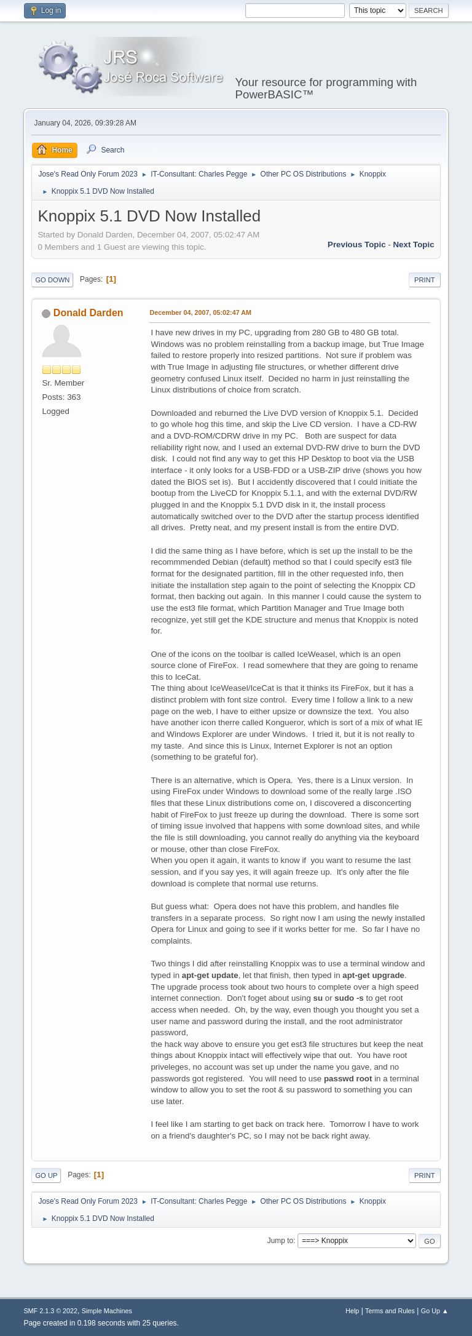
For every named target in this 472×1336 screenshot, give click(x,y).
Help (352, 1310)
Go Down (52, 280)
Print (424, 280)
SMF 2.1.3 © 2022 (50, 1310)
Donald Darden (88, 313)
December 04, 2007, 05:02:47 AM (200, 312)
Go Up (46, 1175)
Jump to (280, 1240)
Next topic (413, 244)
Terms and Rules (390, 1310)
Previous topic (357, 244)
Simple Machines (107, 1310)
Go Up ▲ (435, 1310)
